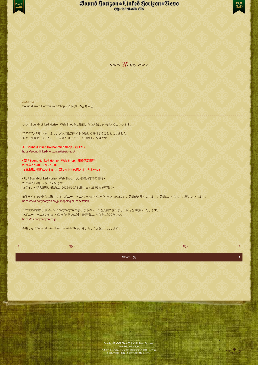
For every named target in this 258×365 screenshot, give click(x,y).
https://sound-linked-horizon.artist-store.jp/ (48, 151)
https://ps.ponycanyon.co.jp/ (39, 219)
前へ (72, 246)
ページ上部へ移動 (234, 350)
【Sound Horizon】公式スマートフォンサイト (129, 5)
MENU (239, 7)
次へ (186, 246)
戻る (19, 7)
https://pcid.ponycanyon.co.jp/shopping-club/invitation (55, 201)
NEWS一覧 (129, 257)
